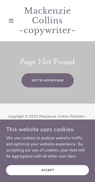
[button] (12, 21)
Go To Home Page (48, 80)
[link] (47, 20)
